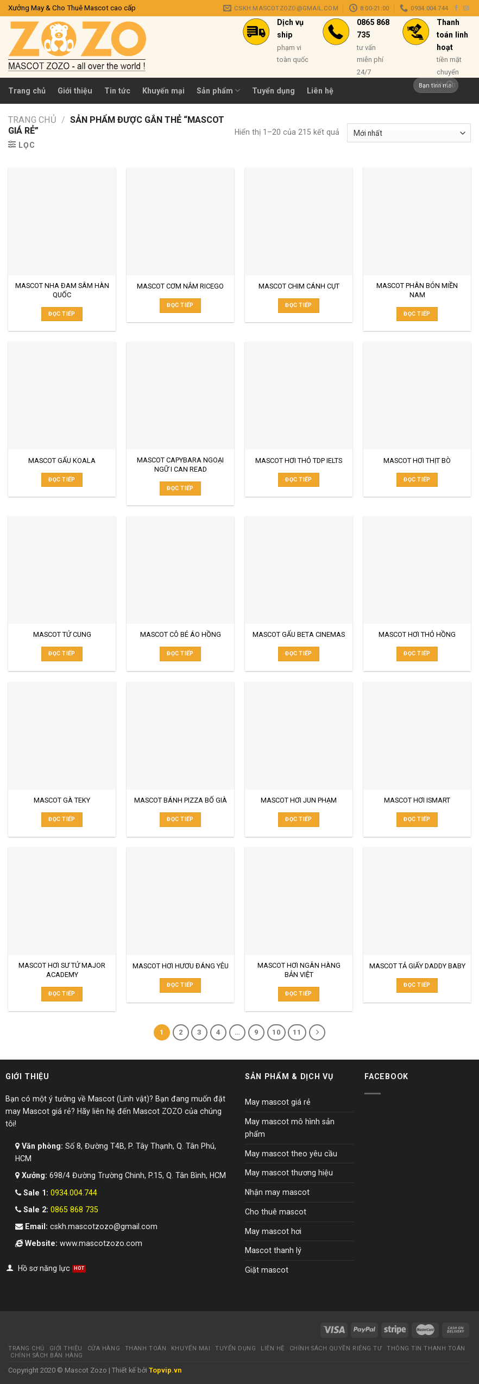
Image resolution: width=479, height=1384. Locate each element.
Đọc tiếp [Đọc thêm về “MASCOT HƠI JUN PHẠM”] (298, 819)
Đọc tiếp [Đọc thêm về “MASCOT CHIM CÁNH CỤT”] (298, 305)
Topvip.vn (165, 1370)
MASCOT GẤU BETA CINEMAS (299, 634)
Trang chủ (27, 90)
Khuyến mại (190, 1348)
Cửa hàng (103, 1348)
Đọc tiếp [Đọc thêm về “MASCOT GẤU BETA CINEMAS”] (298, 653)
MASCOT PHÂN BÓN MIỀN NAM (417, 290)
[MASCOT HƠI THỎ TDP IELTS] (298, 395)
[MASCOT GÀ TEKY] (62, 736)
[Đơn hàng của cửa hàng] (409, 132)
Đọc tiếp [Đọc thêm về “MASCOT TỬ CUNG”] (61, 653)
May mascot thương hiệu (289, 1172)
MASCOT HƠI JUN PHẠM (299, 800)
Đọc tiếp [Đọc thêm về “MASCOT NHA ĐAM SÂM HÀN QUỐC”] (61, 313)
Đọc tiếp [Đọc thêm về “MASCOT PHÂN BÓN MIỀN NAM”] (417, 313)
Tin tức (117, 90)
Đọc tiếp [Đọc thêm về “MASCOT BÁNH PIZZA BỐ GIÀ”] (180, 819)
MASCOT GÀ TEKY (62, 800)
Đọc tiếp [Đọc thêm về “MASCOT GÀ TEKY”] (61, 819)
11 (297, 1032)
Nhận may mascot (277, 1192)
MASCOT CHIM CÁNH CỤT (299, 286)
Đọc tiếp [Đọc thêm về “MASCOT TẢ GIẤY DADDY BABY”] (417, 984)
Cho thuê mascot (275, 1211)
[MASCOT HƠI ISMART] (417, 736)
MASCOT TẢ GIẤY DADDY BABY (417, 966)
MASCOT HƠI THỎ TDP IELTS (298, 460)
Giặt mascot (266, 1270)
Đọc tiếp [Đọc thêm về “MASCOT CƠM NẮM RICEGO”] (180, 305)
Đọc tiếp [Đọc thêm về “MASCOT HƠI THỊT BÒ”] (417, 479)
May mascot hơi (273, 1231)
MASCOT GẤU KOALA (62, 460)
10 (276, 1032)
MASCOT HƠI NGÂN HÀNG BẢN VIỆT (299, 970)
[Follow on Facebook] (456, 8)
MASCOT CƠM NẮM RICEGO (180, 286)
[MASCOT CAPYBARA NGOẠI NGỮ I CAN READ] (180, 395)
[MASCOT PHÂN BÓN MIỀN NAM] (417, 221)
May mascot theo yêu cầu (291, 1153)
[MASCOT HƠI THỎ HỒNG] (417, 570)
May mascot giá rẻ (278, 1102)
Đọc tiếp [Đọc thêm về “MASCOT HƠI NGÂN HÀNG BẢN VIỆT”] (298, 993)
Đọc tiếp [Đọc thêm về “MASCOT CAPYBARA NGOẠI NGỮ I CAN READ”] (180, 488)
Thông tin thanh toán (426, 1348)
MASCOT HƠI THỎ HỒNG (417, 634)
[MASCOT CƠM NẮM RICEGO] (180, 221)
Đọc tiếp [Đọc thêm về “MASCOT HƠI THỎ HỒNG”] (417, 653)
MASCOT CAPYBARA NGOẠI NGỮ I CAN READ (180, 464)
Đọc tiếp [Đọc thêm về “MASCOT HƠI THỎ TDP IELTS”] (298, 479)
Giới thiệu (75, 90)
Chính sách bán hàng (46, 1355)
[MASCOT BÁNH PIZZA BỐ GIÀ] (180, 736)
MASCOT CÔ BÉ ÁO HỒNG (180, 634)
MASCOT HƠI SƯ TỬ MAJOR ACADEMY (61, 970)
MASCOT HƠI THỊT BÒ (417, 460)
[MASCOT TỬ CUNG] (62, 570)
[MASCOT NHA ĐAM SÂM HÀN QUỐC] (62, 221)
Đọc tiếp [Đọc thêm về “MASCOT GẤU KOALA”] (61, 479)
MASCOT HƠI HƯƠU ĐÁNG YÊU (181, 966)
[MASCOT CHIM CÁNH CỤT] (298, 221)
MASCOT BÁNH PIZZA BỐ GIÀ (180, 800)
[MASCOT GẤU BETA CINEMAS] (298, 570)
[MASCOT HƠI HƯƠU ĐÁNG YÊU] (180, 901)
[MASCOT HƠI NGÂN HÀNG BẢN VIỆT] (298, 901)
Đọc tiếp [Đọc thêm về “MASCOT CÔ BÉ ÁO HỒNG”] (180, 653)
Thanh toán (145, 1348)
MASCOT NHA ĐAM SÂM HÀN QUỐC (62, 290)
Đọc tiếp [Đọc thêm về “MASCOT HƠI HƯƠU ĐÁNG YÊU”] (180, 984)
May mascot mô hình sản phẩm (290, 1127)
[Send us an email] (466, 8)
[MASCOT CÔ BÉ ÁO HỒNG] (180, 570)
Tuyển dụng (235, 1348)
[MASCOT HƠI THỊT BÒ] (417, 395)
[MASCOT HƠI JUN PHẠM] (298, 736)
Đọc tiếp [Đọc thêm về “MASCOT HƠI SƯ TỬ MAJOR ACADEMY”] (61, 993)
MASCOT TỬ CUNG (62, 634)
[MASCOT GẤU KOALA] (62, 395)
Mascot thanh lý (273, 1250)
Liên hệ (273, 1348)
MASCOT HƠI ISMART (417, 800)
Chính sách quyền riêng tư (335, 1348)
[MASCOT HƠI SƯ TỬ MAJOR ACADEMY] (62, 901)
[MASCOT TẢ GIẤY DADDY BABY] (417, 901)
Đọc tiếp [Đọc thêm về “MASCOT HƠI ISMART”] (417, 819)
